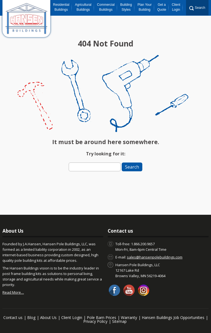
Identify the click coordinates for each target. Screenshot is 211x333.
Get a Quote (161, 7)
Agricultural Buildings (83, 7)
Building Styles (126, 7)
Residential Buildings (61, 7)
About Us (48, 317)
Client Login (176, 7)
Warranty (129, 317)
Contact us (13, 317)
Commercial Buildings (106, 7)
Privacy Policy (95, 321)
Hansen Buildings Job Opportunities (173, 317)
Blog (31, 317)
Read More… (13, 292)
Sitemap (119, 321)
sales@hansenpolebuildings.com (154, 257)
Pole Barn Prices (101, 317)
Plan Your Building (145, 7)
